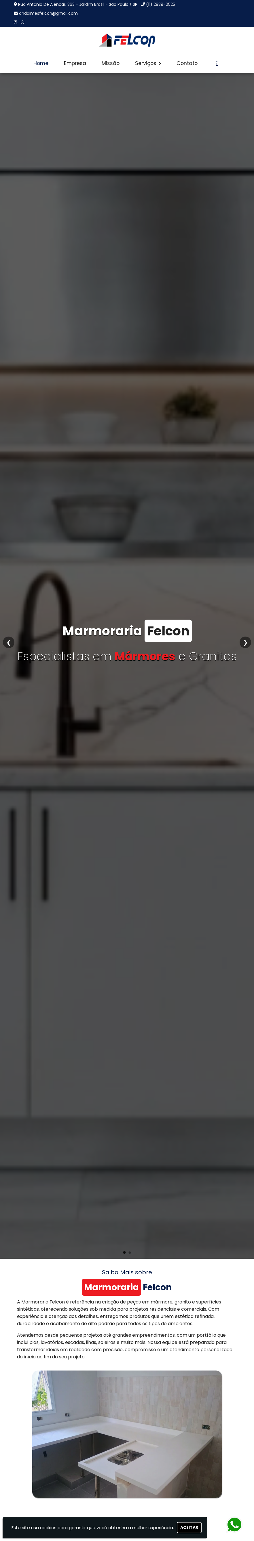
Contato (187, 63)
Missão (111, 63)
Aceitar (189, 1527)
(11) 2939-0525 (160, 4)
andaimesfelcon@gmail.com (48, 13)
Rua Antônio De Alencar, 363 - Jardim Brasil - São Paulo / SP (77, 4)
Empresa (75, 63)
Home (40, 63)
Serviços (148, 63)
